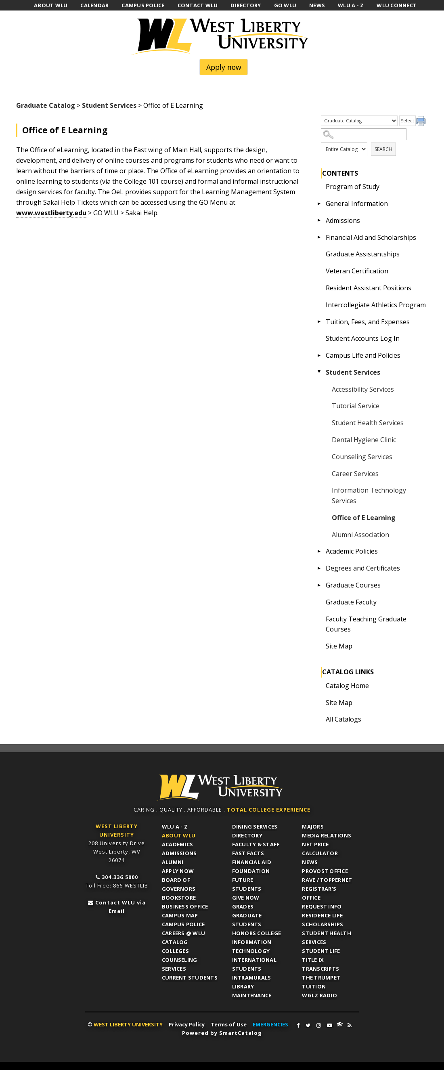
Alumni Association (360, 534)
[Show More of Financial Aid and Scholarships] (319, 237)
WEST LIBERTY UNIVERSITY (128, 1024)
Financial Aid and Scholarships (371, 237)
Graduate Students (247, 920)
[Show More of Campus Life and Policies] (319, 355)
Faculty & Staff (256, 844)
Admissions (343, 220)
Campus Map (180, 915)
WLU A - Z (175, 826)
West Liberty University (222, 37)
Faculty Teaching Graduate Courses (366, 624)
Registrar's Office (319, 893)
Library (243, 986)
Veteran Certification (357, 270)
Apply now (223, 67)
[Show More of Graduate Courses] (319, 585)
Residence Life (322, 915)
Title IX (313, 959)
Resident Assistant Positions (368, 287)
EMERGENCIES (270, 1024)
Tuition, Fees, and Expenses (368, 321)
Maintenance (252, 995)
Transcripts (320, 968)
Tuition (314, 986)
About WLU (178, 835)
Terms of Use (229, 1024)
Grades (243, 906)
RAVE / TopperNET (327, 879)
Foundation (251, 871)
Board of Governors (178, 884)
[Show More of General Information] (319, 203)
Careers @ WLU (183, 933)
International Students (254, 964)
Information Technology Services (369, 495)
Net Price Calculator (320, 849)
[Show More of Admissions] (319, 220)
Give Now (246, 897)
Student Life (321, 951)
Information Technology (252, 946)
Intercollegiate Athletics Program (376, 304)
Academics (177, 844)
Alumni (173, 862)
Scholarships (322, 924)
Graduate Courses (353, 585)
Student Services (109, 105)
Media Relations (326, 835)
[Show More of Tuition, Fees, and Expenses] (319, 322)
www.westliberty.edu (51, 212)
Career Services (355, 473)
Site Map (339, 646)
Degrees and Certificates (363, 568)
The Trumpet (321, 977)
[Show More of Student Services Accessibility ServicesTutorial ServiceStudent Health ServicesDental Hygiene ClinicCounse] (319, 372)
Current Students (190, 977)
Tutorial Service (355, 405)
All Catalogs (343, 719)
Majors (313, 826)
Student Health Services (368, 422)
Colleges (175, 951)
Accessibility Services (363, 389)
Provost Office (325, 871)
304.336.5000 (120, 877)
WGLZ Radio (319, 995)
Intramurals (251, 977)
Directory (247, 835)
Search (383, 149)
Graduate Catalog (45, 105)
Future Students (247, 884)
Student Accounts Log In (363, 338)
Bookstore (179, 897)
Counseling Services (362, 456)
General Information (357, 203)
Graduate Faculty (351, 602)
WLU (219, 787)
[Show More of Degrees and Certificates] (319, 568)
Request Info (321, 906)
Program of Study (352, 186)
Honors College (256, 933)
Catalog (175, 942)
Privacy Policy (187, 1024)
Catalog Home (347, 685)
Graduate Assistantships (363, 254)
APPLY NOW (178, 871)
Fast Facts (248, 853)
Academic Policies (352, 551)
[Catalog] (359, 120)
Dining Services (255, 826)
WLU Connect (340, 1024)
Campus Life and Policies (363, 355)
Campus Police (183, 924)
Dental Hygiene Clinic (364, 439)
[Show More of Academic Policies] (319, 551)
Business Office (185, 906)
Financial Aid (251, 862)
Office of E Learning (364, 517)
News (310, 862)
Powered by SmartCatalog (222, 1032)
